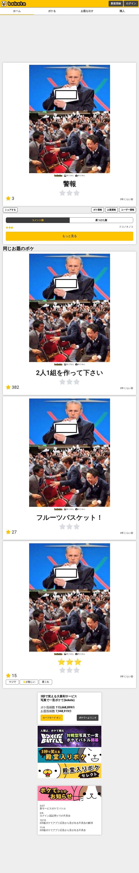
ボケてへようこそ (87, 717)
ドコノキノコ (126, 226)
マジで (12, 682)
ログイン (131, 3)
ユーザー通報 (127, 210)
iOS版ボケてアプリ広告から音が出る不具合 (69, 828)
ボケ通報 (97, 210)
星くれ (45, 682)
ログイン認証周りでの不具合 (69, 814)
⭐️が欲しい (29, 682)
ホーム (17, 11)
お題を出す (87, 11)
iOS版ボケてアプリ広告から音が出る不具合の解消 (69, 821)
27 (11, 532)
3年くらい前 (126, 199)
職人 (122, 11)
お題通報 (111, 210)
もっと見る (69, 236)
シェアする (10, 210)
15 (11, 675)
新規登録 (116, 3)
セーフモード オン (52, 717)
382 (12, 387)
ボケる (52, 11)
